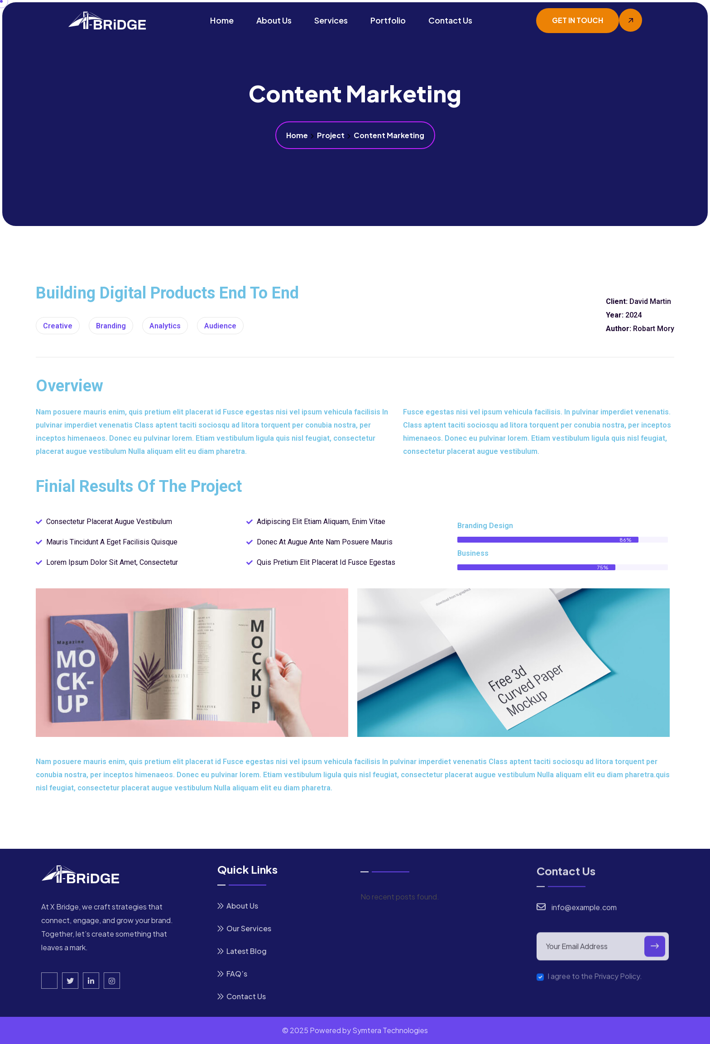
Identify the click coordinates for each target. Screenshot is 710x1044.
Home (222, 20)
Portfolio (388, 20)
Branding (111, 326)
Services (331, 20)
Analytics (165, 326)
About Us (274, 20)
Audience (220, 326)
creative (57, 326)
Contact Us (450, 20)
